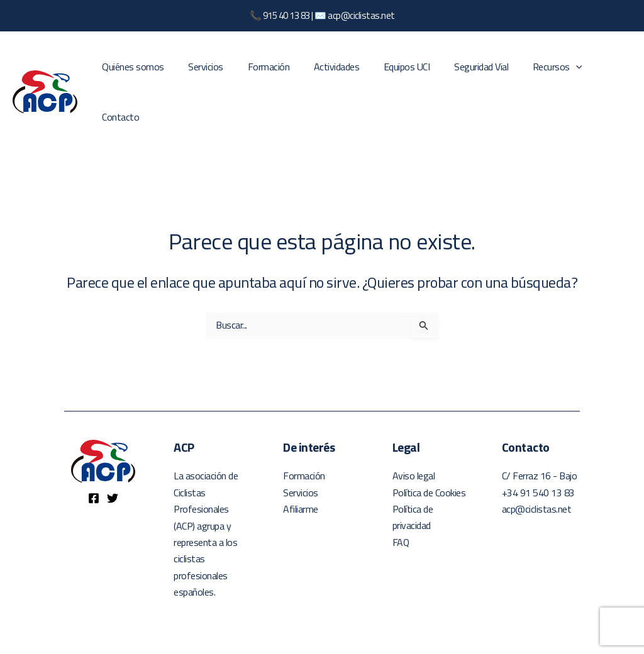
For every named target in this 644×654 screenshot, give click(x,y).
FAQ (401, 504)
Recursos (539, 73)
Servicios (208, 72)
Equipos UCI (397, 72)
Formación (268, 72)
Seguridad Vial (467, 72)
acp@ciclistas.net (361, 15)
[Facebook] (93, 460)
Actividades (331, 72)
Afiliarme (300, 471)
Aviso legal (413, 438)
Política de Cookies (429, 454)
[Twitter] (112, 460)
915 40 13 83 (286, 15)
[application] (558, 73)
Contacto (602, 72)
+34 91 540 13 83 (538, 454)
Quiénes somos (140, 72)
